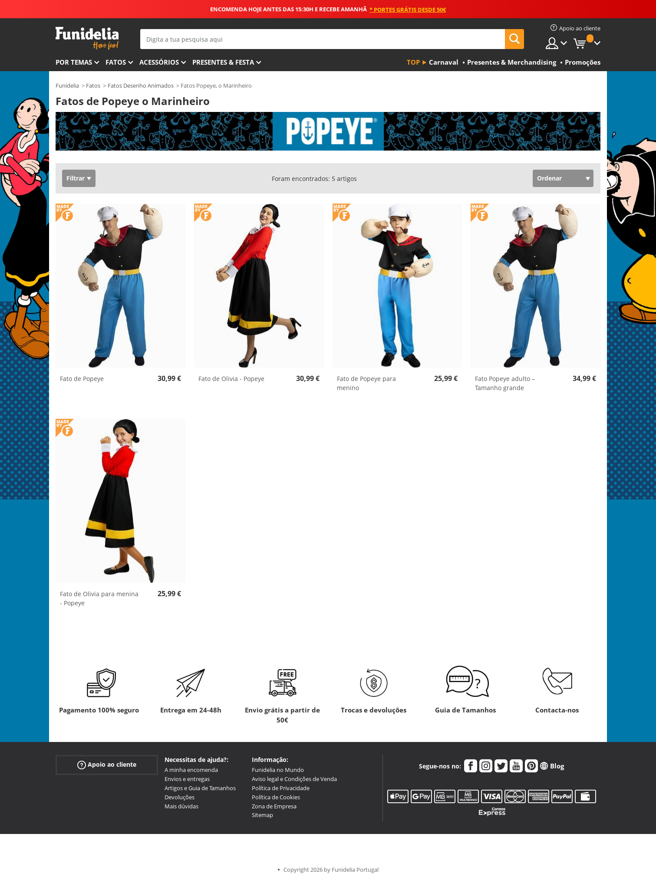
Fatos (115, 62)
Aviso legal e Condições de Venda (294, 779)
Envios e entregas (187, 779)
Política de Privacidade (281, 788)
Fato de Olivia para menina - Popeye (99, 598)
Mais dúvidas (181, 806)
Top (413, 62)
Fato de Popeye (82, 378)
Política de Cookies (276, 797)
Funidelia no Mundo (278, 770)
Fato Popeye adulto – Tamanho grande (505, 383)
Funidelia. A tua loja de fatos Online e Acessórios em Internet (87, 38)
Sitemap (262, 815)
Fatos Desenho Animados (141, 85)
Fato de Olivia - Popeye (231, 378)
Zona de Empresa (274, 806)
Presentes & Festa (223, 62)
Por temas (74, 62)
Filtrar (75, 178)
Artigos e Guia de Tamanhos (200, 788)
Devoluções (179, 797)
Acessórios (159, 62)
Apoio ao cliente (106, 764)
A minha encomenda (191, 770)
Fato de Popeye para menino (366, 383)
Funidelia (67, 85)
